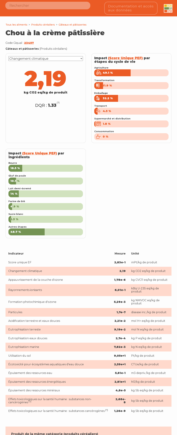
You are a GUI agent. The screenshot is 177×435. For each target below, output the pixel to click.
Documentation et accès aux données (131, 7)
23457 (29, 40)
